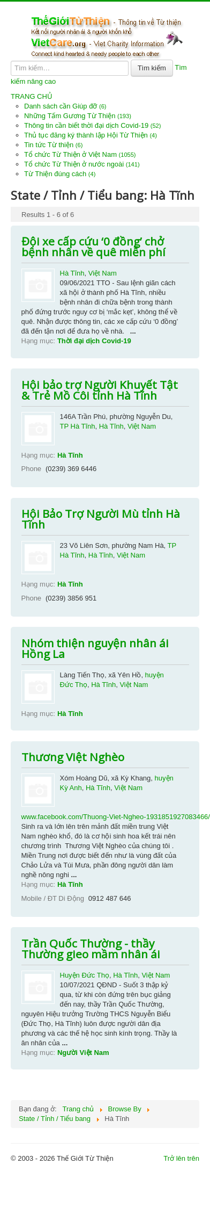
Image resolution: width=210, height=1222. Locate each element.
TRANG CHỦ (31, 96)
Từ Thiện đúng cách (59, 174)
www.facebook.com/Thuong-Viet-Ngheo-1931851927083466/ (115, 817)
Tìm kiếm (152, 68)
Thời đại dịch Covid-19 (94, 341)
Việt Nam (102, 273)
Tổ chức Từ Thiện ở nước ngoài (82, 164)
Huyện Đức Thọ (84, 975)
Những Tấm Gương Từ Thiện (77, 116)
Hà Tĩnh (72, 273)
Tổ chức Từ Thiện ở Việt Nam (80, 154)
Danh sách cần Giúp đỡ (65, 106)
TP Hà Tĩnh (77, 426)
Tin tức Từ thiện (53, 145)
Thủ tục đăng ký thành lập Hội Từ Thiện (90, 135)
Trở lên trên (181, 1158)
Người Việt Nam (83, 1053)
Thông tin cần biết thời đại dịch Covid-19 (92, 125)
